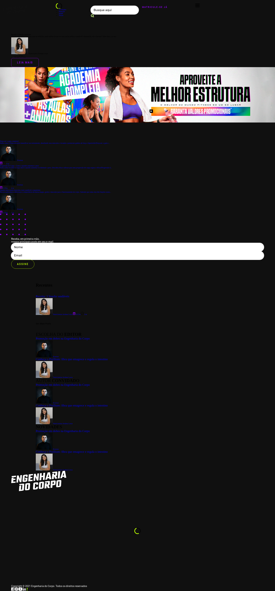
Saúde (61, 13)
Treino (61, 15)
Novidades (62, 10)
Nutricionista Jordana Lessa (54, 470)
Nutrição (62, 11)
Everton (47, 449)
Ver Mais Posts (43, 323)
